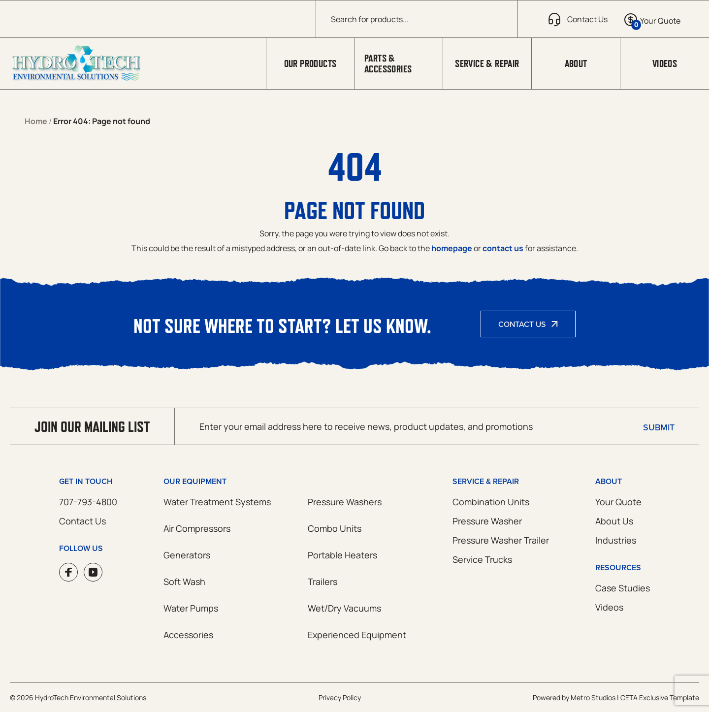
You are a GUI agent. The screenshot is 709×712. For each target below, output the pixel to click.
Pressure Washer (487, 521)
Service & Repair (487, 63)
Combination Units (490, 502)
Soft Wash (184, 581)
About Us (614, 521)
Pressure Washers (345, 502)
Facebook (68, 572)
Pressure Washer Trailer (500, 540)
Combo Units (334, 528)
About (576, 63)
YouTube (93, 572)
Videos (664, 63)
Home (36, 121)
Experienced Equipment (357, 635)
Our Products (310, 63)
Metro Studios (593, 697)
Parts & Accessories (388, 63)
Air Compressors (196, 528)
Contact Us (522, 324)
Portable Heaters (342, 555)
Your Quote (618, 502)
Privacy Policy (340, 697)
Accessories (188, 635)
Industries (615, 540)
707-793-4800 (88, 502)
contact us (503, 248)
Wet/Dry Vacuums (344, 608)
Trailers (322, 581)
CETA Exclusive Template (659, 697)
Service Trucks (482, 559)
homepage (451, 248)
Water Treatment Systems (217, 502)
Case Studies (622, 588)
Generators (186, 555)
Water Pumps (190, 608)
